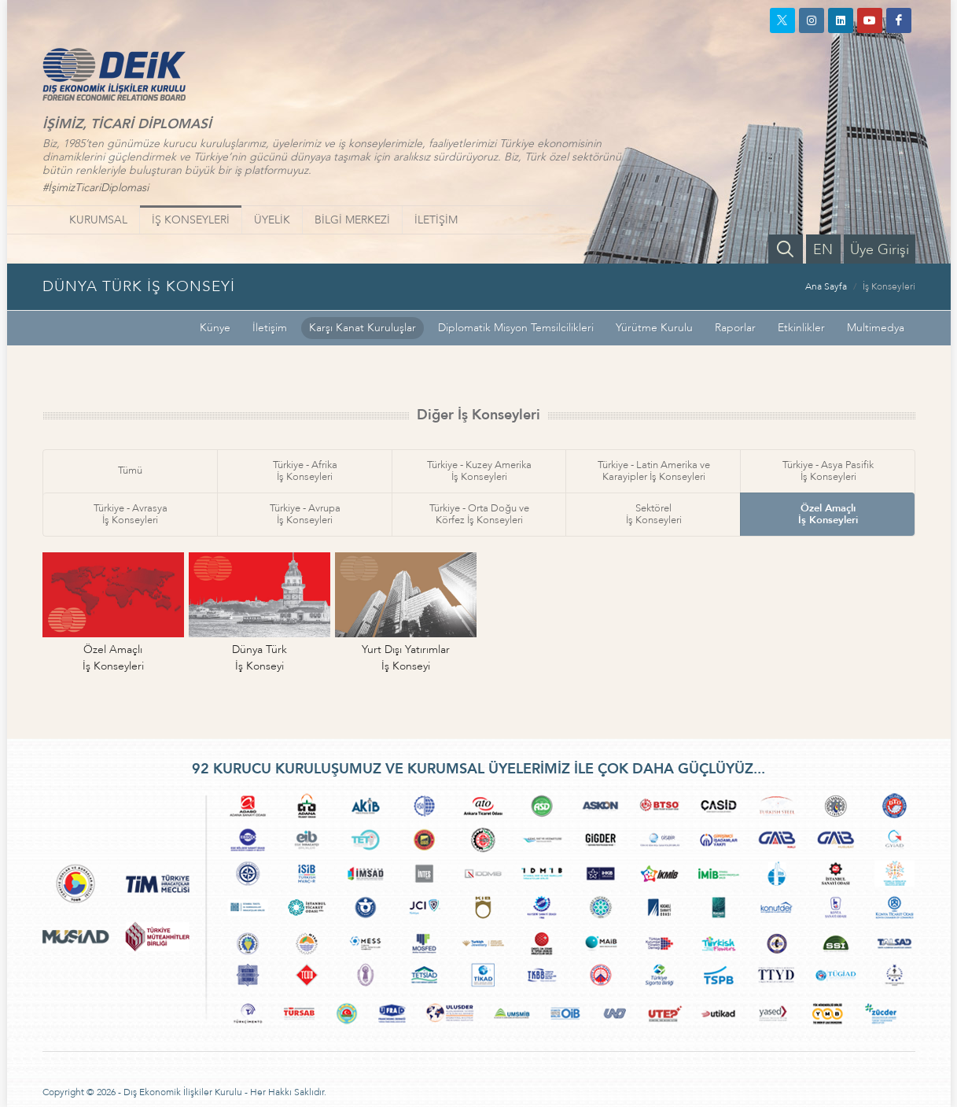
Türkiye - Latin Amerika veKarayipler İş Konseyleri (654, 471)
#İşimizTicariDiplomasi (95, 187)
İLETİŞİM (436, 219)
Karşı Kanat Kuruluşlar (362, 327)
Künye (215, 327)
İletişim (269, 327)
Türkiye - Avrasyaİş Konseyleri (130, 514)
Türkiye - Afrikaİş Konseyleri (305, 471)
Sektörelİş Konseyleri (654, 514)
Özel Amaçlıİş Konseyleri (828, 514)
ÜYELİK (272, 219)
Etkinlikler (801, 327)
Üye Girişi (879, 250)
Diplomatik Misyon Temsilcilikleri (516, 327)
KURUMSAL (98, 219)
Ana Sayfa (826, 286)
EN (823, 250)
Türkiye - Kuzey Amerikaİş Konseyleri (479, 471)
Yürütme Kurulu (654, 327)
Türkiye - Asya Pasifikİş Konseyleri (828, 471)
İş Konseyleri (889, 286)
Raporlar (735, 327)
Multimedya (875, 327)
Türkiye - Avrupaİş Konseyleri (305, 514)
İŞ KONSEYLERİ (191, 219)
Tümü (130, 470)
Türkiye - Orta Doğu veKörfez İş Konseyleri (479, 514)
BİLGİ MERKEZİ (352, 219)
